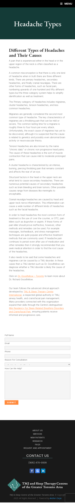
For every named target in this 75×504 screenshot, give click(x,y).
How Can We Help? (37, 383)
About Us (37, 430)
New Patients (37, 437)
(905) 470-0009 (37, 462)
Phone (37, 353)
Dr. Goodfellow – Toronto (31, 276)
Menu (66, 3)
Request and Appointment (38, 448)
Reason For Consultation (37, 362)
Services (37, 434)
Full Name (37, 337)
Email (37, 345)
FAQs (37, 444)
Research (38, 441)
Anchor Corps (56, 498)
